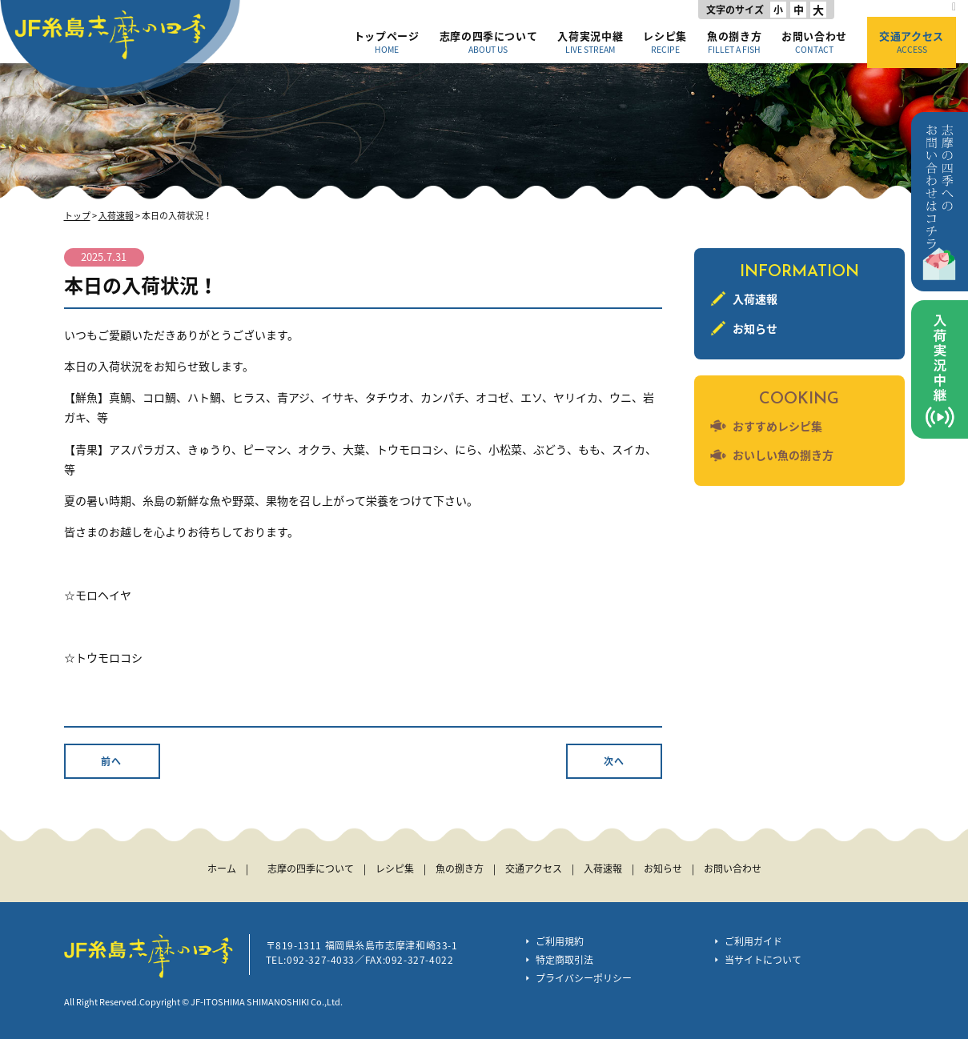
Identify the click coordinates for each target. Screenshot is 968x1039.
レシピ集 (665, 41)
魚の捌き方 (734, 41)
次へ (614, 761)
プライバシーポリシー (584, 978)
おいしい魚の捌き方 (783, 455)
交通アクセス (911, 41)
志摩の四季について (489, 41)
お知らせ (755, 328)
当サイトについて (763, 960)
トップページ (387, 41)
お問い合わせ (814, 41)
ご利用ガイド (753, 941)
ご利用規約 (560, 941)
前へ (111, 761)
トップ (77, 216)
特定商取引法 (564, 960)
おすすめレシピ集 (777, 426)
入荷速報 (116, 216)
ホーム (221, 868)
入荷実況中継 (590, 41)
